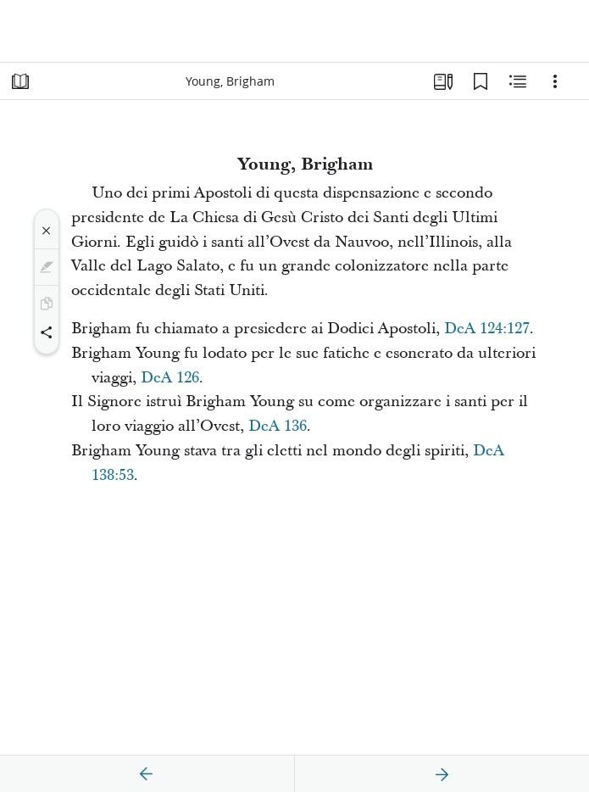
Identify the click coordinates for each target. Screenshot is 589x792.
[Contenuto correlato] (518, 81)
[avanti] (441, 774)
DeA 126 (170, 377)
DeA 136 (277, 426)
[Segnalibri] (480, 81)
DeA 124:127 (487, 328)
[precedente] (146, 774)
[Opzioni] (555, 81)
